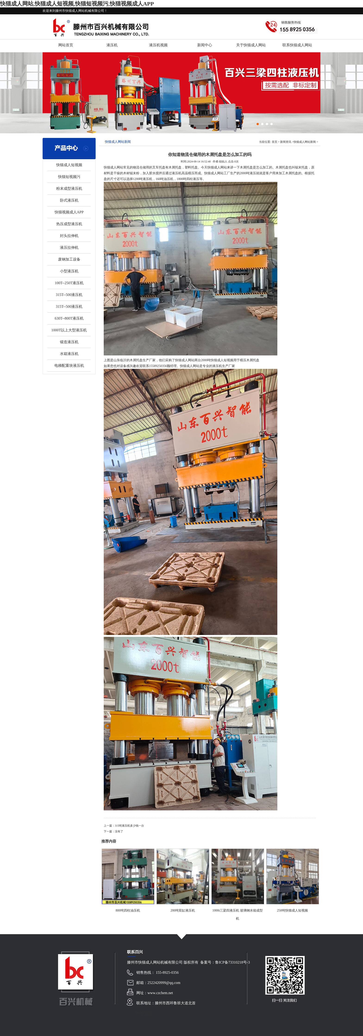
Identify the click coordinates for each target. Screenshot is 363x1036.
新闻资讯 (285, 141)
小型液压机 (69, 271)
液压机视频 (158, 45)
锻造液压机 (69, 342)
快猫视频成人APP (69, 212)
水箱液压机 (69, 354)
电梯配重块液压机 (69, 365)
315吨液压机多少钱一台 (129, 825)
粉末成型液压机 (69, 188)
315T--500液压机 (69, 295)
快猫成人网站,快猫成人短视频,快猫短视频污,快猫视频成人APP (77, 4)
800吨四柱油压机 (128, 910)
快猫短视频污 (69, 177)
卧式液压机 (69, 200)
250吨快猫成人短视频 (292, 910)
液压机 (112, 45)
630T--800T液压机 (69, 318)
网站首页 (65, 45)
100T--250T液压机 (69, 283)
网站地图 (143, 1013)
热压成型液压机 (69, 224)
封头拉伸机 (69, 236)
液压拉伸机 (69, 247)
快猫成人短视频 (69, 165)
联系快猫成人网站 (297, 45)
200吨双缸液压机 (183, 910)
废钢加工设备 (69, 259)
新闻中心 (204, 45)
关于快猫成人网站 (251, 45)
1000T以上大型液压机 (69, 330)
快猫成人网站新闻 (305, 141)
